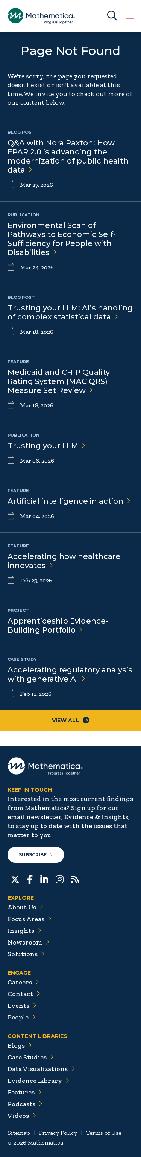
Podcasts (25, 1104)
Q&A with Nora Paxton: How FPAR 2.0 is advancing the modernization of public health (68, 156)
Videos (22, 1115)
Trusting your (46, 445)
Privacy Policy (58, 1132)
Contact (24, 994)
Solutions (26, 954)
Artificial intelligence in (69, 501)
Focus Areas (30, 919)
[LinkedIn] (44, 878)
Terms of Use (103, 1132)
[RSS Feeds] (75, 878)
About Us (25, 907)
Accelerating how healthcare (64, 561)
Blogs (20, 1045)
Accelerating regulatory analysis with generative (70, 674)
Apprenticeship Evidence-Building (58, 625)
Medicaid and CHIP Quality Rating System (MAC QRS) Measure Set (59, 381)
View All (70, 720)
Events (22, 1005)
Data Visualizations (41, 1069)
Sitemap (19, 1132)
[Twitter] (15, 878)
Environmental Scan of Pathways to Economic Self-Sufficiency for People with (62, 239)
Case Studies (31, 1057)
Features (25, 1092)
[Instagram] (60, 878)
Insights (24, 930)
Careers (23, 982)
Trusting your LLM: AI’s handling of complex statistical (70, 312)
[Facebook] (30, 878)
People (22, 1017)
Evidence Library (38, 1080)
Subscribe (36, 854)
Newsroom (28, 942)
